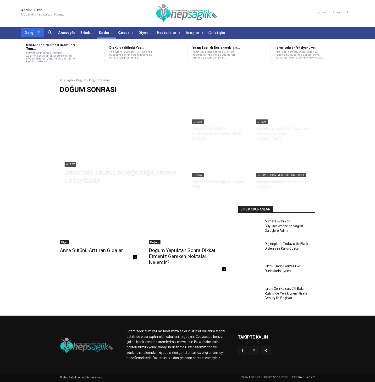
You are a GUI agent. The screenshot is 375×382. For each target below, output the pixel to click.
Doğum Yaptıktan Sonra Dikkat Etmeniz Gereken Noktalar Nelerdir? (182, 256)
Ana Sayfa (66, 80)
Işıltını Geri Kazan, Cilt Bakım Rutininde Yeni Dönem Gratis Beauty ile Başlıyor (286, 293)
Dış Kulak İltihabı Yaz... (126, 47)
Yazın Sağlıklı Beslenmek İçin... (216, 47)
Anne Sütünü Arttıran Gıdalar (91, 250)
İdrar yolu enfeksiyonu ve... (297, 47)
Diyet (64, 242)
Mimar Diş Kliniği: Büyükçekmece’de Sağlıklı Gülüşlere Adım (284, 225)
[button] (50, 32)
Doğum (81, 80)
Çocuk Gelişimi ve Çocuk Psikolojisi (281, 175)
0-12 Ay (70, 164)
